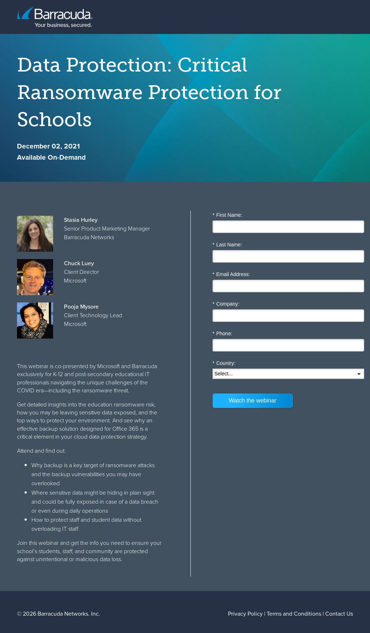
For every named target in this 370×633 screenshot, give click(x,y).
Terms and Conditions (294, 614)
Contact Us (339, 614)
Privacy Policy (245, 614)
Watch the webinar (252, 400)
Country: (223, 363)
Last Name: (227, 245)
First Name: (227, 215)
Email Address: (231, 274)
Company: (225, 304)
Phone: (222, 334)
